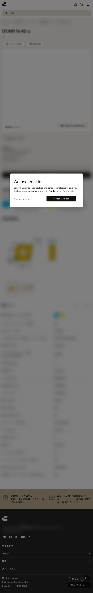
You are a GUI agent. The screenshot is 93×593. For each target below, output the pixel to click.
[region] (46, 190)
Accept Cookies (61, 198)
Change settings (22, 199)
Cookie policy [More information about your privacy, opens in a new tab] (69, 191)
